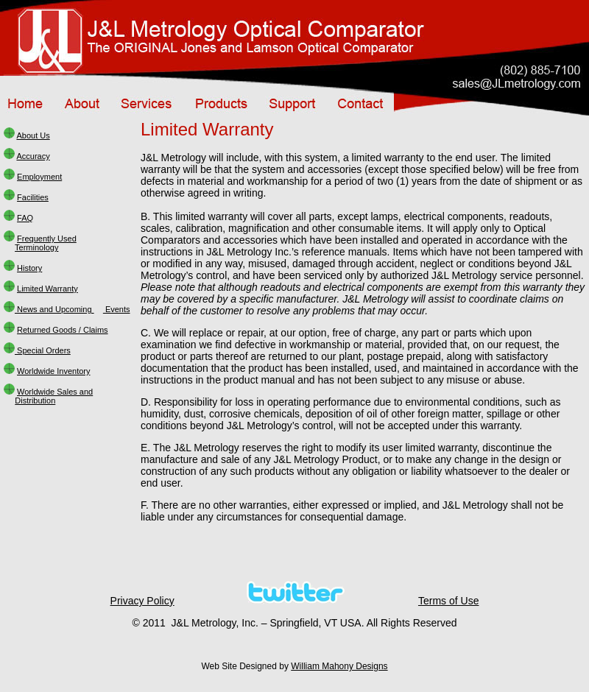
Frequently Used (47, 238)
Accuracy (32, 156)
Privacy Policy (142, 601)
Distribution (35, 400)
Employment (39, 176)
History (29, 268)
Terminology (36, 247)
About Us (32, 135)
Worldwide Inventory (53, 371)
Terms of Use (448, 601)
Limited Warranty (47, 288)
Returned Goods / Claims (62, 329)
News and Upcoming (54, 309)
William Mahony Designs (339, 666)
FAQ (25, 217)
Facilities (33, 197)
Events (116, 309)
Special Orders (43, 350)
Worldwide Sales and (55, 391)
